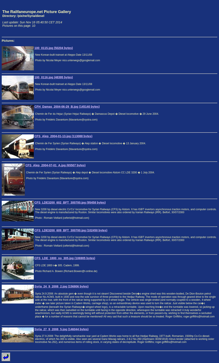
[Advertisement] (197, 18)
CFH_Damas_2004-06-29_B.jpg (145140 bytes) (67, 106)
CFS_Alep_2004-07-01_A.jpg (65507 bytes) (55, 165)
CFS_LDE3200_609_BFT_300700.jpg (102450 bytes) (70, 230)
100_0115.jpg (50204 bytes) (53, 48)
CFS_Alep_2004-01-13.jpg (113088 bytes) (63, 136)
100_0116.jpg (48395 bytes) (53, 77)
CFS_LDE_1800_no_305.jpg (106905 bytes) (64, 258)
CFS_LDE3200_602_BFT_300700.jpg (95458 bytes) (70, 202)
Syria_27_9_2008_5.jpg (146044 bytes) (61, 329)
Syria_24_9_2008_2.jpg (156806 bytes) (61, 286)
